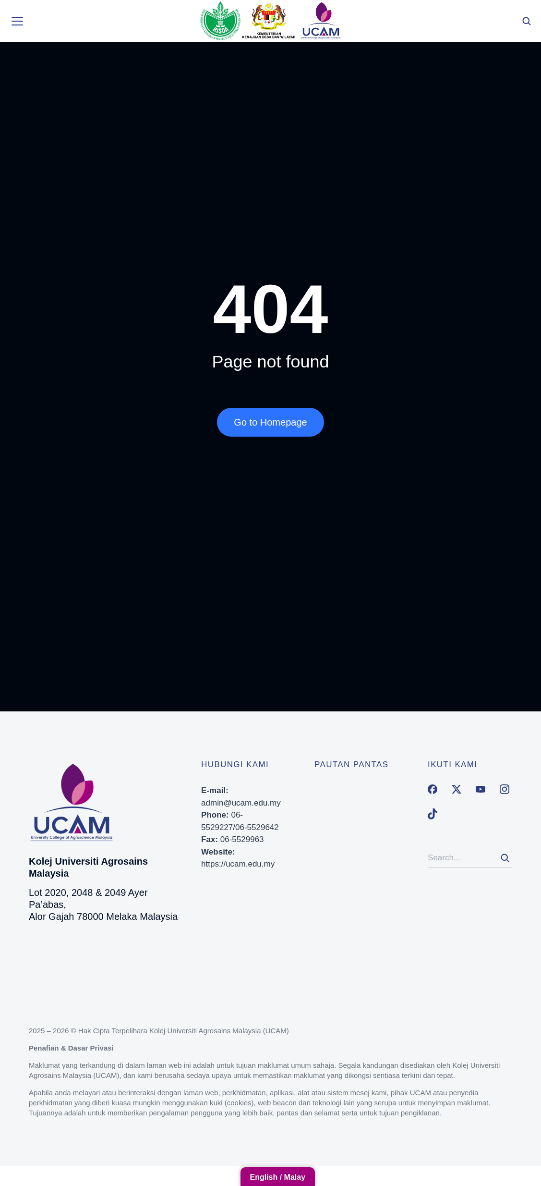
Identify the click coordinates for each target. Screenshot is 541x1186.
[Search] (505, 858)
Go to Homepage (270, 422)
